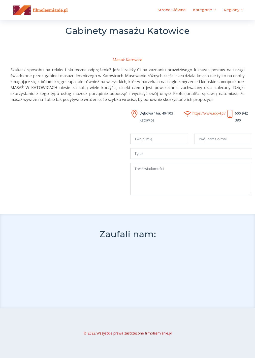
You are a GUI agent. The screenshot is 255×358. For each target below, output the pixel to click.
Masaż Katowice (127, 60)
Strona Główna (172, 9)
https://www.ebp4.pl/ (208, 113)
